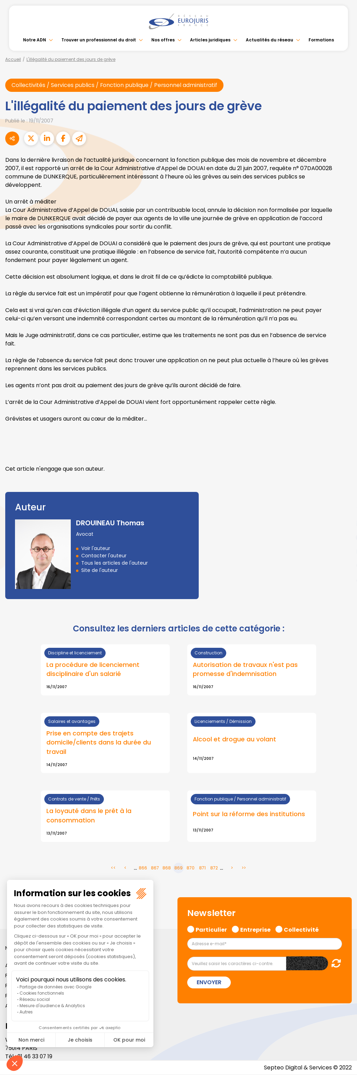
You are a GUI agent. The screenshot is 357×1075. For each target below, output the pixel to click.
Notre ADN (34, 40)
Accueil (13, 59)
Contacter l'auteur (104, 555)
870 (191, 868)
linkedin (343, 523)
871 (202, 868)
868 (166, 868)
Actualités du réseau (269, 40)
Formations (321, 40)
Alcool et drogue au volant (234, 739)
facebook (343, 495)
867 (155, 868)
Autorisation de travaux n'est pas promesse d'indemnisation (245, 669)
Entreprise (255, 929)
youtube (343, 537)
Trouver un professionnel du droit (98, 40)
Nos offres (163, 40)
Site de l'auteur (99, 570)
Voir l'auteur (95, 548)
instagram (343, 551)
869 (178, 868)
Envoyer (209, 983)
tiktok (343, 579)
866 (143, 868)
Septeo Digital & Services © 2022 (307, 1068)
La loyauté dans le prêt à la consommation (88, 816)
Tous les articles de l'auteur (114, 562)
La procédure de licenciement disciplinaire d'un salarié (92, 669)
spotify (343, 565)
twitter (343, 509)
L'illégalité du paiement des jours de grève (70, 59)
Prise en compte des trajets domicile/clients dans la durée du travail (98, 742)
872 (214, 868)
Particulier (211, 929)
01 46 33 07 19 (35, 1057)
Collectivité (301, 929)
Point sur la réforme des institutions (249, 814)
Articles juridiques (210, 40)
